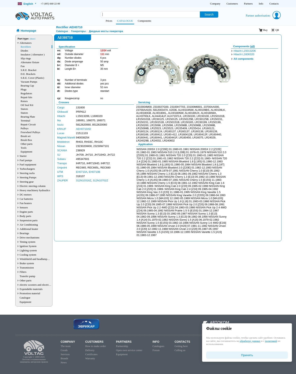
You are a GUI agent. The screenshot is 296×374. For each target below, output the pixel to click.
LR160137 (170, 131)
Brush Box (26, 140)
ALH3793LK (143, 116)
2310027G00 (160, 106)
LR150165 (187, 122)
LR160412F (200, 134)
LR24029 (210, 137)
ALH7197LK (174, 116)
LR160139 (211, 131)
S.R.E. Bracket (28, 70)
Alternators (25, 42)
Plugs (24, 89)
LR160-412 (170, 134)
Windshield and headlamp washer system (33, 259)
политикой (271, 341)
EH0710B (94, 171)
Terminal (25, 120)
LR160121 (208, 128)
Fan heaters (26, 203)
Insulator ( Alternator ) (33, 54)
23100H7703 (177, 106)
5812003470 (160, 109)
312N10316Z (83, 180)
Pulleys (24, 128)
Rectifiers (26, 46)
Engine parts (26, 211)
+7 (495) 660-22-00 (50, 3)
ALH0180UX (192, 113)
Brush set (26, 136)
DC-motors (26, 194)
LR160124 (142, 131)
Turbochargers (27, 168)
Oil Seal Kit (27, 105)
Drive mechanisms (29, 237)
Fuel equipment (28, 164)
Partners (248, 3)
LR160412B (185, 134)
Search (209, 14)
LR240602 (168, 140)
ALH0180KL (159, 113)
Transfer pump (27, 276)
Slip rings (26, 58)
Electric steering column (33, 186)
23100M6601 (194, 106)
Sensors (24, 207)
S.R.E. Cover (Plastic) (32, 77)
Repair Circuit (28, 124)
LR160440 (215, 134)
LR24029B (142, 140)
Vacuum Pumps (29, 81)
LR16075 (197, 137)
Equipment (26, 151)
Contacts (274, 3)
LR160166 (142, 134)
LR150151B (157, 122)
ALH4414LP (159, 116)
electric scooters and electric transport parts (35, 284)
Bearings (24, 233)
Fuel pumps (26, 160)
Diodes (24, 50)
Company (215, 3)
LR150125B (186, 119)
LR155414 (194, 128)
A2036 (173, 109)
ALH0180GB (143, 113)
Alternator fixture (30, 62)
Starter (23, 155)
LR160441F (170, 137)
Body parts (25, 216)
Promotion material (30, 293)
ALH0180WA (208, 113)
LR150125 (158, 119)
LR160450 (185, 137)
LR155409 (181, 128)
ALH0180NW (175, 113)
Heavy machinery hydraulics (35, 190)
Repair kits (26, 97)
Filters (23, 271)
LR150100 (189, 116)
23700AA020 (143, 109)
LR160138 (197, 131)
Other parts (26, 143)
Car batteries (26, 198)
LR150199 (201, 122)
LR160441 (142, 137)
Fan (23, 66)
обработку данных (250, 341)
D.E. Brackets (28, 73)
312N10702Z (100, 180)
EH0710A (81, 171)
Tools (24, 147)
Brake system (27, 263)
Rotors (24, 101)
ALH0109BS (202, 109)
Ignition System (28, 246)
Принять (247, 355)
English (27, 3)
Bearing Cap (27, 85)
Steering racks (27, 173)
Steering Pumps (28, 177)
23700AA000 (211, 106)
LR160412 (156, 134)
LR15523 (155, 128)
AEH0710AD (83, 128)
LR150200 (142, 125)
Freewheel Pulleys (30, 132)
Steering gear (27, 181)
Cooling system (28, 254)
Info (261, 3)
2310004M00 (144, 106)
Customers (232, 3)
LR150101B (217, 116)
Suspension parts (29, 220)
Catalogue (25, 297)
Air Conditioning (29, 224)
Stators (24, 108)
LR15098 (155, 125)
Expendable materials (31, 289)
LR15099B (209, 125)
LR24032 (155, 140)
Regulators (26, 93)
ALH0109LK (218, 109)
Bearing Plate (28, 116)
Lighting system (28, 250)
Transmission (27, 267)
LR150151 (216, 119)
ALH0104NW (185, 109)
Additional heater (29, 228)
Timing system (27, 241)
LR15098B (180, 125)
